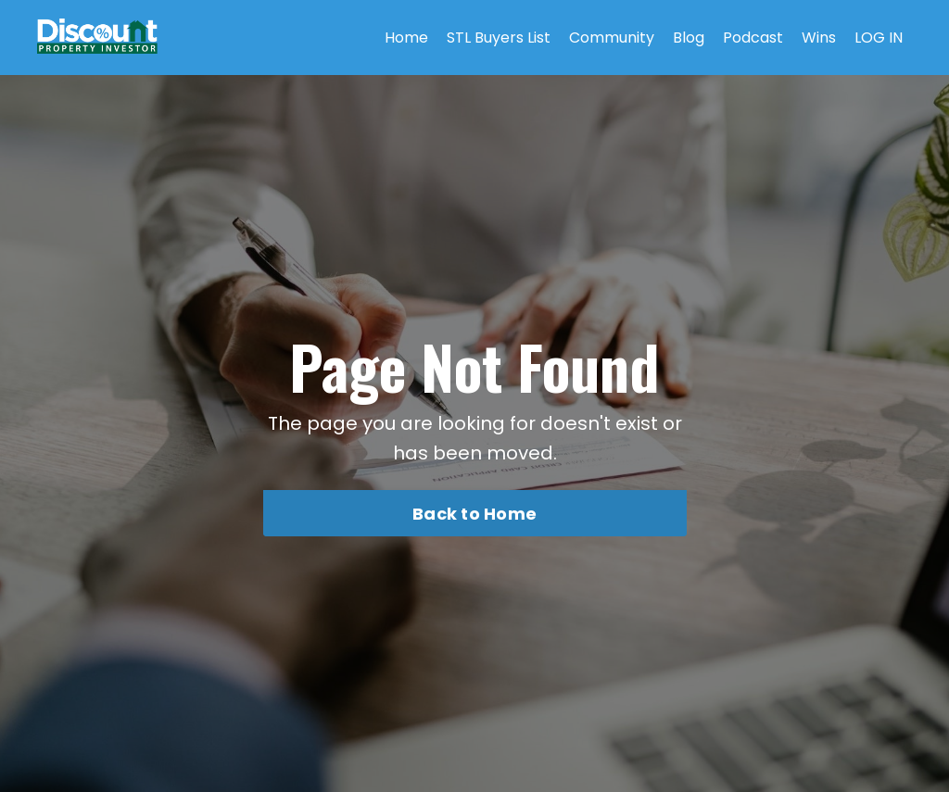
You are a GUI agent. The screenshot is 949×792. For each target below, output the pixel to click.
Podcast (753, 37)
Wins (819, 37)
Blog (688, 37)
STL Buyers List (498, 37)
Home (406, 37)
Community (611, 37)
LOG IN (878, 37)
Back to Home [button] (474, 513)
